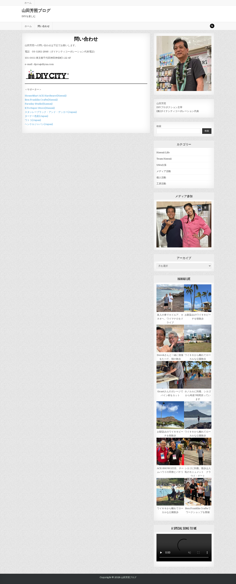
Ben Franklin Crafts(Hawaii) (41, 99)
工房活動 (161, 183)
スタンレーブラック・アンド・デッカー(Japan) (51, 112)
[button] (205, 207)
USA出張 (161, 165)
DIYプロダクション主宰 (169, 107)
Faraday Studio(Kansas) (39, 103)
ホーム (28, 2)
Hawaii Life (163, 152)
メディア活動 (163, 171)
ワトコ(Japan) (33, 120)
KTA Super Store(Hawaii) (40, 108)
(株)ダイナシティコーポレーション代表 (177, 111)
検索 (158, 126)
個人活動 (161, 177)
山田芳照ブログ (36, 10)
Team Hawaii (164, 158)
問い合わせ (44, 26)
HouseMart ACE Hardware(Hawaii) (45, 95)
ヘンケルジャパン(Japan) (39, 124)
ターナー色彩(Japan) (36, 116)
